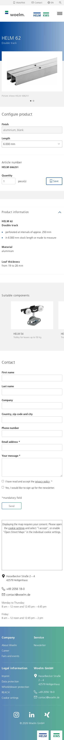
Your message (11, 455)
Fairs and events (10, 656)
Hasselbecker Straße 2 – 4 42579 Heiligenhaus (20, 578)
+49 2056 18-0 (15, 589)
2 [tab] (34, 102)
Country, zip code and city (17, 414)
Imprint (5, 676)
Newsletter (40, 645)
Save (56, 181)
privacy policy (42, 481)
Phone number (10, 428)
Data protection (10, 681)
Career (5, 650)
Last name (8, 386)
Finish (5, 124)
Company (7, 400)
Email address (11, 441)
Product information (15, 212)
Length (6, 138)
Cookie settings (10, 697)
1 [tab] (31, 102)
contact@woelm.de (18, 594)
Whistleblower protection (15, 686)
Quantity (7, 175)
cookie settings (16, 528)
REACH (6, 692)
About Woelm (9, 645)
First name (8, 372)
